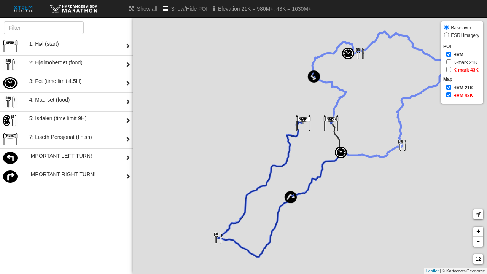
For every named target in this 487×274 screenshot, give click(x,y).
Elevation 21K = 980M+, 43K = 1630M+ (262, 8)
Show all (143, 8)
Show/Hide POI (185, 8)
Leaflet (432, 271)
